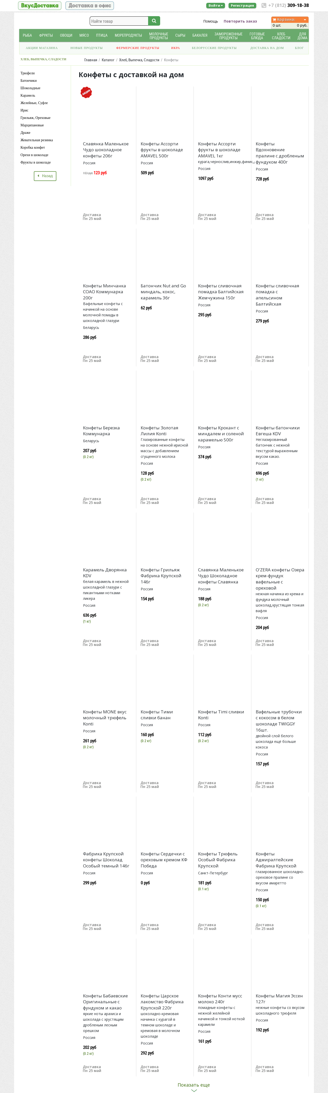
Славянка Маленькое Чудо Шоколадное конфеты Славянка (221, 576)
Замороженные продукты (228, 36)
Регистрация (242, 5)
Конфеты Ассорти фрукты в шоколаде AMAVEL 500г (162, 150)
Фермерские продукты (138, 48)
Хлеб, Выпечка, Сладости (139, 59)
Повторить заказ (240, 21)
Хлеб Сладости (281, 36)
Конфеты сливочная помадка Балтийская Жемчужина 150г (221, 292)
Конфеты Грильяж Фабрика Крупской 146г (161, 576)
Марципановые (32, 125)
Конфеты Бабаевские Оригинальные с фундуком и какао (105, 1002)
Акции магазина (42, 48)
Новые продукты (86, 48)
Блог (299, 48)
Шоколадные (30, 88)
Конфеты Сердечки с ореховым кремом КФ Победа (164, 860)
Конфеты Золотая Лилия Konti (159, 431)
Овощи (66, 35)
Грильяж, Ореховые (35, 118)
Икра (175, 48)
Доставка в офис (89, 6)
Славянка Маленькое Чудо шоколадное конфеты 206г (106, 150)
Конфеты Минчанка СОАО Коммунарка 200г (104, 292)
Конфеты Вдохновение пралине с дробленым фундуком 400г (280, 153)
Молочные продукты (158, 36)
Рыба (27, 35)
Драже (25, 133)
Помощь (210, 21)
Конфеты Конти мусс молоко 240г (220, 999)
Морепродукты (128, 35)
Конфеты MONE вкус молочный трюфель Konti (105, 718)
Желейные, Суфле (34, 103)
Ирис (24, 110)
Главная (90, 59)
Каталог (108, 59)
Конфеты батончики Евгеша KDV (278, 431)
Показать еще (194, 1085)
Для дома (303, 36)
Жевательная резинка (36, 140)
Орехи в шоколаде (34, 155)
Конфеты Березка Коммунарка (101, 431)
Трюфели (27, 73)
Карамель (27, 95)
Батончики (28, 81)
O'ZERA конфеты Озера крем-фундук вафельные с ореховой (280, 579)
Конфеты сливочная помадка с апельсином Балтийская (277, 295)
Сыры (180, 35)
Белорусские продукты (214, 48)
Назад (45, 176)
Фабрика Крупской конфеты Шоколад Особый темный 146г (106, 860)
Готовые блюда (257, 36)
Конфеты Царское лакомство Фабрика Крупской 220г (162, 1002)
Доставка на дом (267, 48)
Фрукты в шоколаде (35, 162)
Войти (216, 5)
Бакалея (199, 35)
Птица (102, 35)
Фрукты (46, 35)
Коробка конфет (32, 147)
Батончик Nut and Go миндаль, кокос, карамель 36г (163, 292)
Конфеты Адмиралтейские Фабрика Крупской (276, 860)
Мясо (84, 35)
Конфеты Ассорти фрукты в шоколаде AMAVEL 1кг (219, 150)
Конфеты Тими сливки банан (157, 715)
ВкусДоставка (39, 6)
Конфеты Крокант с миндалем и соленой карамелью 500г (221, 434)
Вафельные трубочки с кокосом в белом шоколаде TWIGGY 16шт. (279, 721)
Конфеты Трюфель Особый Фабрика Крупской (218, 860)
